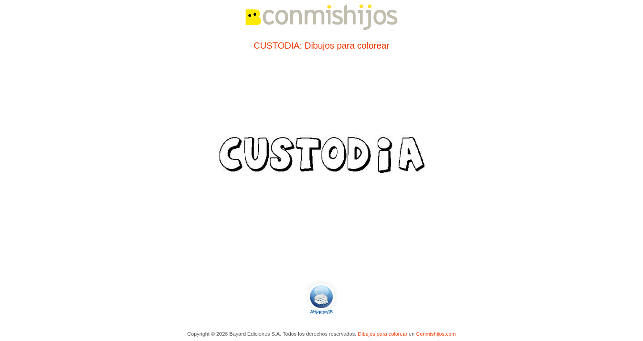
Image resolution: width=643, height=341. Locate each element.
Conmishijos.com (436, 334)
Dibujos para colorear (382, 334)
